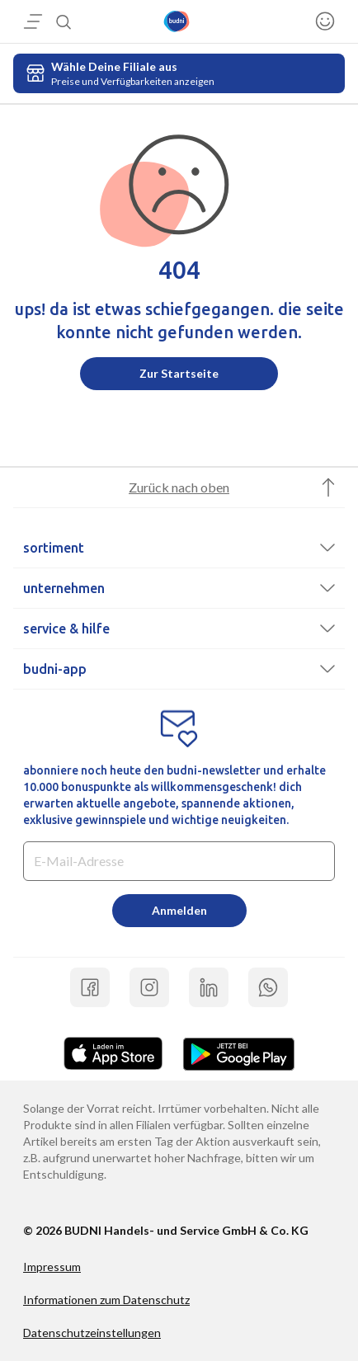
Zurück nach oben (179, 487)
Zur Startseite (179, 373)
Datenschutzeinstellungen (92, 1333)
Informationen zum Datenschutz (106, 1300)
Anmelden (179, 910)
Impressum (52, 1267)
